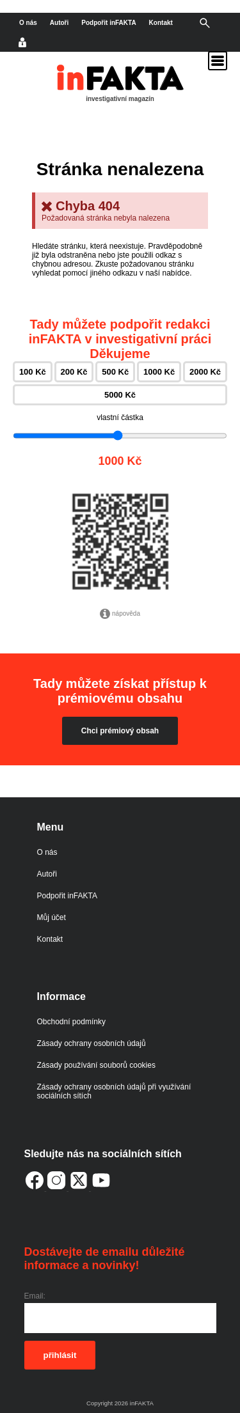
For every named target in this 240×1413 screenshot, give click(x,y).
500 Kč (115, 372)
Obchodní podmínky (71, 1021)
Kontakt (161, 22)
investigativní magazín (120, 98)
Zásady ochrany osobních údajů (91, 1043)
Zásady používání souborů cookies (96, 1065)
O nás (28, 22)
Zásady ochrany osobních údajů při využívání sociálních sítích (114, 1091)
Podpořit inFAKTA (108, 22)
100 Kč (32, 372)
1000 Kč (159, 372)
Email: (34, 1296)
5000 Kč (120, 395)
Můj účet (51, 917)
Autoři (59, 22)
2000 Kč (205, 372)
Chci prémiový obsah (120, 730)
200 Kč (74, 372)
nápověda (120, 614)
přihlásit (60, 1355)
